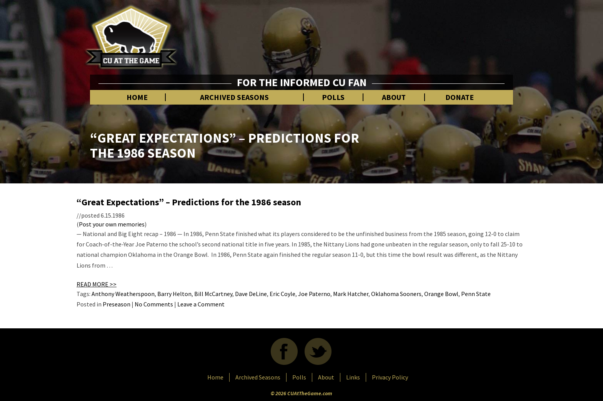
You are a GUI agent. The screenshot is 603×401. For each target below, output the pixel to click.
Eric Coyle (282, 294)
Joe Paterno (314, 294)
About (394, 97)
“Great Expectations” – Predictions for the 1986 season (189, 202)
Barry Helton (174, 294)
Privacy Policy (390, 377)
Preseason (116, 304)
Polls (333, 97)
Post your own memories (112, 224)
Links (353, 377)
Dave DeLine (251, 294)
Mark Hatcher (350, 294)
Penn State (476, 294)
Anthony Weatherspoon (123, 294)
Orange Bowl (441, 294)
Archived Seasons (234, 97)
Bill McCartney (213, 294)
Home (137, 97)
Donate (459, 97)
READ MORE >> (97, 284)
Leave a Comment (201, 304)
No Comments (154, 304)
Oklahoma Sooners (396, 294)
